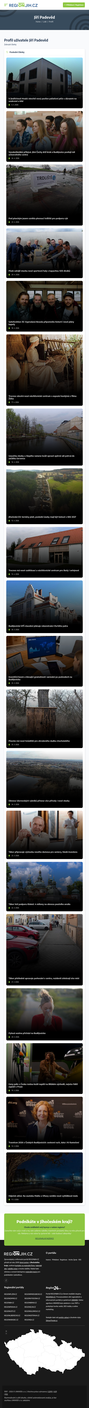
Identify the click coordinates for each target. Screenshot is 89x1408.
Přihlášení (55, 1260)
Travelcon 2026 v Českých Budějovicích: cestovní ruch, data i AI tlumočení (44, 1142)
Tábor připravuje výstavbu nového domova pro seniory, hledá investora (43, 852)
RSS (81, 1260)
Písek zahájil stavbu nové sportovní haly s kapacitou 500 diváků (39, 270)
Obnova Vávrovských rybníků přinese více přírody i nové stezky (39, 800)
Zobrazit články (10, 44)
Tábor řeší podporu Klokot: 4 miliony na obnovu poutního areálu (39, 904)
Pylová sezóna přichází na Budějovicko (27, 1033)
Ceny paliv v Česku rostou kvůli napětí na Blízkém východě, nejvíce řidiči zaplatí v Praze (43, 1085)
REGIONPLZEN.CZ (10, 1294)
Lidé (45, 22)
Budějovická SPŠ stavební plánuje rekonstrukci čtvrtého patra (38, 626)
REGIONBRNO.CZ (31, 1303)
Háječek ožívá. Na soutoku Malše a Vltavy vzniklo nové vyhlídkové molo (43, 1195)
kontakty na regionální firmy (25, 1266)
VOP (6, 1394)
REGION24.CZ (30, 1320)
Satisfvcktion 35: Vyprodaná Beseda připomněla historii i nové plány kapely (41, 323)
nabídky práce (13, 1269)
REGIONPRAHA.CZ (11, 1307)
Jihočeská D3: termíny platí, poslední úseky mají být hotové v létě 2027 (42, 516)
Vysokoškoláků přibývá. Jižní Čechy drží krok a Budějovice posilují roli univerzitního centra (42, 153)
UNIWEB (74, 1300)
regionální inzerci (31, 1272)
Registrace (79, 5)
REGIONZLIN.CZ (30, 1307)
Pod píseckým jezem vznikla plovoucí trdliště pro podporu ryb (38, 218)
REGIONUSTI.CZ (10, 1311)
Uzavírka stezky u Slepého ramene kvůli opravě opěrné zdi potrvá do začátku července (41, 457)
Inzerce (48, 1260)
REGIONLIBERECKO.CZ (12, 1315)
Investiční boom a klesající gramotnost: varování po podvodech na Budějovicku (40, 678)
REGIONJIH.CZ (9, 1303)
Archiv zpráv (74, 1260)
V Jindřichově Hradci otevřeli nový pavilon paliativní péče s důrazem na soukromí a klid (43, 99)
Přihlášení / (69, 5)
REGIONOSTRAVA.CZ (32, 1315)
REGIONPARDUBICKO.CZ (34, 1294)
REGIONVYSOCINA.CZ (33, 1298)
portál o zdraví (64, 1317)
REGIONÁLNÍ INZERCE (44, 1238)
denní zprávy (24, 1262)
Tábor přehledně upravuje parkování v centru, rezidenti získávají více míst (44, 978)
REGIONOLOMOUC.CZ (33, 1311)
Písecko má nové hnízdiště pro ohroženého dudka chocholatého (39, 741)
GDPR (50, 1391)
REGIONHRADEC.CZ (11, 1320)
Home (38, 22)
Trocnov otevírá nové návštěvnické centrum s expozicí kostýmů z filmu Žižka (42, 397)
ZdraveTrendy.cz (52, 1321)
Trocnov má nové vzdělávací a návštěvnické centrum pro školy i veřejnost (44, 570)
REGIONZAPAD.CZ (11, 1298)
